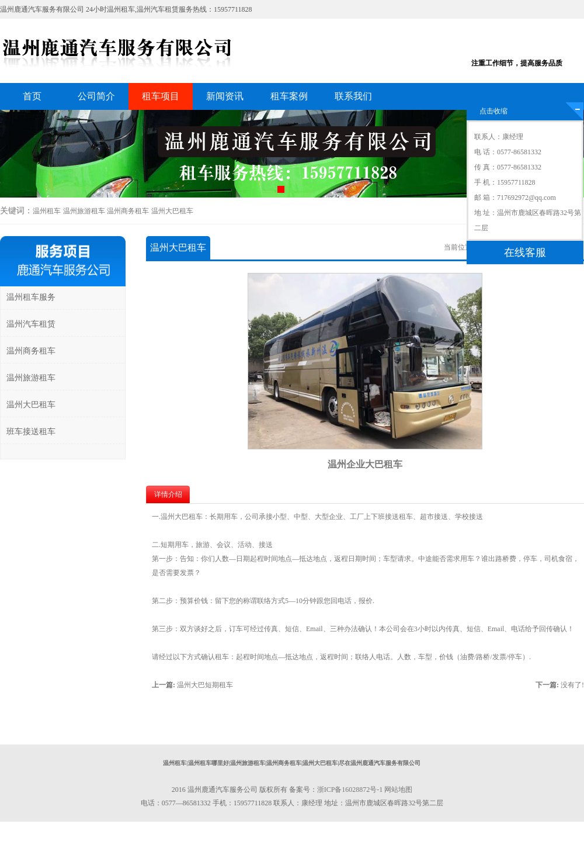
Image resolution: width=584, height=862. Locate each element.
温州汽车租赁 (30, 324)
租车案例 (289, 96)
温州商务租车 (128, 211)
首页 (32, 96)
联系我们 (353, 96)
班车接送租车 (30, 431)
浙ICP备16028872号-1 (350, 789)
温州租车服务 (30, 297)
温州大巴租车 (172, 211)
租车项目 (160, 96)
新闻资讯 (225, 96)
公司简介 (96, 96)
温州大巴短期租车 (205, 685)
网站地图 (398, 789)
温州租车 (47, 211)
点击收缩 (493, 111)
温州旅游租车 (84, 211)
